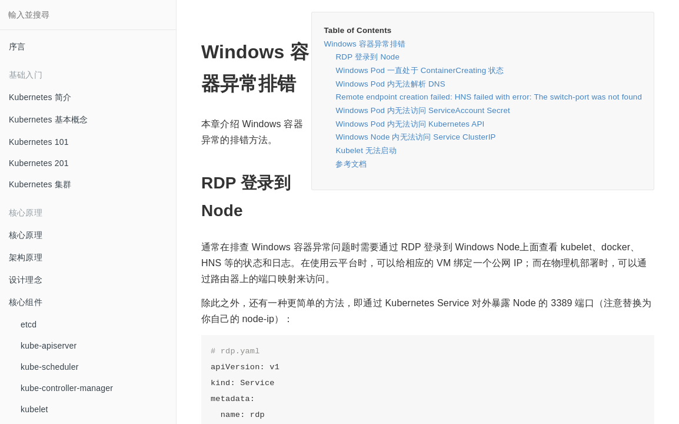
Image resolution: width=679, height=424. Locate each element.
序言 (17, 46)
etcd (28, 324)
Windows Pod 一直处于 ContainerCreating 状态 (419, 70)
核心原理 (25, 235)
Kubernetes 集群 (40, 184)
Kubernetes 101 (39, 142)
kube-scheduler (50, 367)
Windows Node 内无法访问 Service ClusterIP (415, 136)
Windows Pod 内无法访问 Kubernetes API (409, 124)
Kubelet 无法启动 (365, 150)
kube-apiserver (48, 345)
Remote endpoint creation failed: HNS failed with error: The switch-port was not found (488, 96)
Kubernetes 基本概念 (48, 119)
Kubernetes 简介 (40, 97)
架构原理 (25, 257)
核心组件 (25, 302)
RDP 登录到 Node (367, 56)
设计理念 (25, 279)
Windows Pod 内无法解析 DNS (390, 84)
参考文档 (351, 164)
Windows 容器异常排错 (364, 43)
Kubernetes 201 (39, 163)
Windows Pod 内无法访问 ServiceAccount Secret (422, 110)
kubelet (34, 409)
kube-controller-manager (67, 388)
